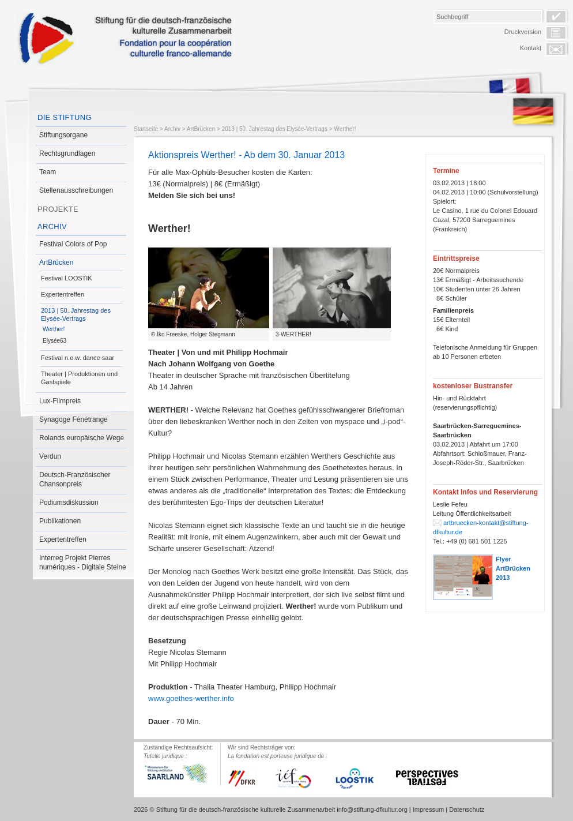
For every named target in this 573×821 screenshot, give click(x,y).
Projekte (57, 209)
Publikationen (60, 521)
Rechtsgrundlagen (67, 153)
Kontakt (530, 47)
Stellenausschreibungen (76, 190)
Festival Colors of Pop (73, 244)
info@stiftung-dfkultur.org (372, 809)
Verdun (50, 456)
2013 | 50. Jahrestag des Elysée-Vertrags (76, 314)
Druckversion (522, 31)
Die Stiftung (64, 117)
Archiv (52, 226)
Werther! (54, 329)
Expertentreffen (62, 294)
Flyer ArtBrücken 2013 (513, 568)
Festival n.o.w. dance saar (77, 357)
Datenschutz (466, 809)
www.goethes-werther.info (191, 698)
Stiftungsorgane (63, 135)
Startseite (146, 129)
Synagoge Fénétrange (73, 419)
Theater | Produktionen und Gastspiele (79, 377)
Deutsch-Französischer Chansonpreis (74, 479)
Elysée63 (54, 341)
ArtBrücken (56, 262)
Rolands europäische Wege (81, 438)
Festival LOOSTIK (66, 278)
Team (47, 172)
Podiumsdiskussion (69, 502)
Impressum (428, 809)
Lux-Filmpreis (60, 401)
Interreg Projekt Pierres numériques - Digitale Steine (82, 562)
